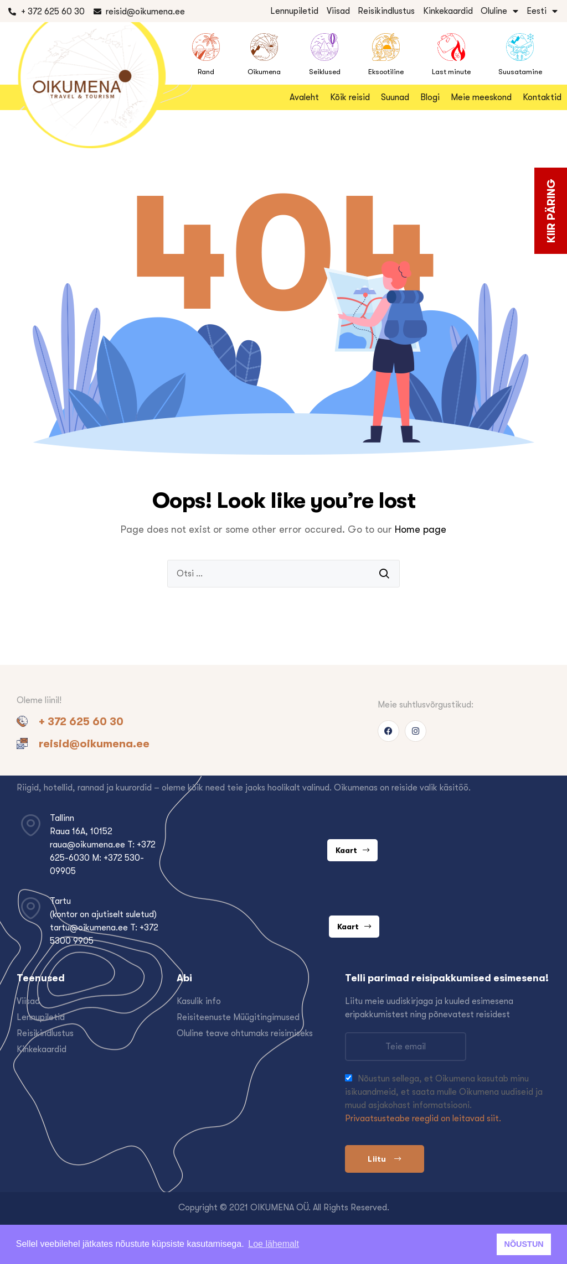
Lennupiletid (294, 11)
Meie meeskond (481, 97)
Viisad (338, 11)
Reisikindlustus (386, 11)
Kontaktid (542, 97)
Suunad (395, 97)
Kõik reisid (350, 97)
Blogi (430, 97)
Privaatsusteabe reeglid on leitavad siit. (423, 1118)
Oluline (499, 11)
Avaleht (304, 97)
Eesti (542, 11)
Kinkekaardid (448, 11)
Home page (420, 529)
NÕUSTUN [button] (524, 1244)
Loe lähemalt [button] (273, 1244)
